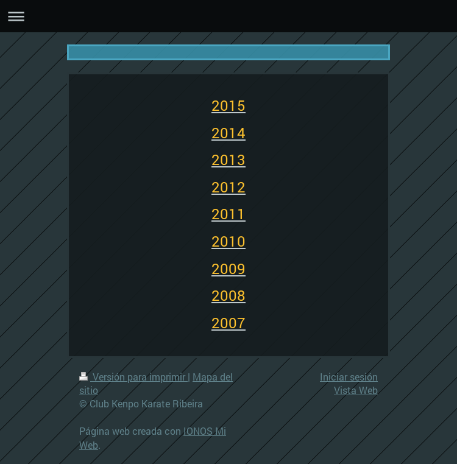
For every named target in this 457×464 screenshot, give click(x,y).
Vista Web (356, 390)
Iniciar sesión (349, 376)
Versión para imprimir (133, 376)
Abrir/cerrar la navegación (228, 16)
